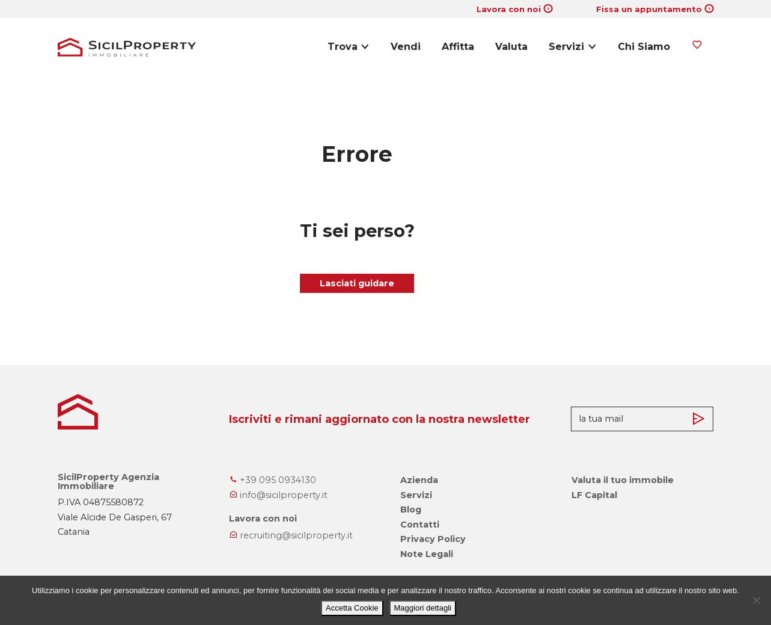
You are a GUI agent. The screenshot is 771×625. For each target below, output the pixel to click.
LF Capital (594, 495)
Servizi (566, 46)
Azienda (419, 480)
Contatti (419, 524)
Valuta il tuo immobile (622, 480)
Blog (410, 509)
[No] (756, 600)
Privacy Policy (433, 539)
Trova (343, 46)
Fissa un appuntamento (649, 9)
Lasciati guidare (357, 283)
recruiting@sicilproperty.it (291, 535)
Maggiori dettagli (422, 607)
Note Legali (426, 554)
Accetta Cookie (352, 607)
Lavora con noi (509, 9)
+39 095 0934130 (272, 480)
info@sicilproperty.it (278, 495)
